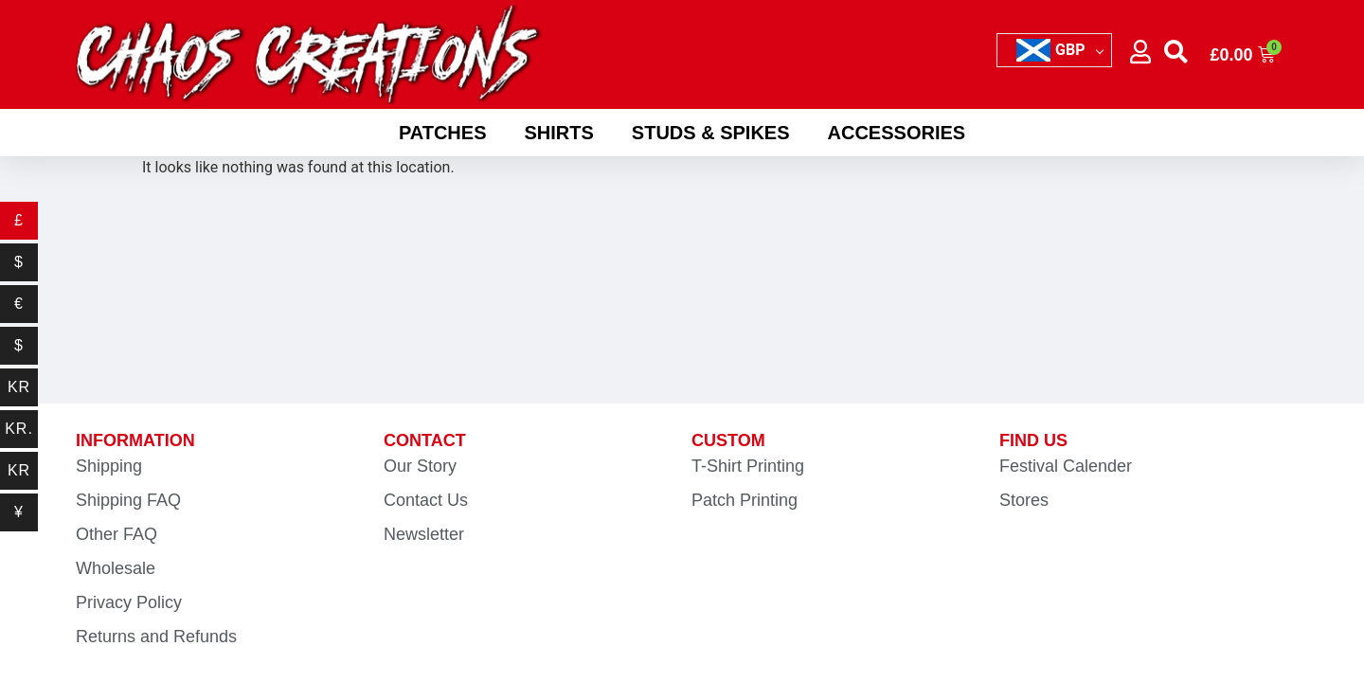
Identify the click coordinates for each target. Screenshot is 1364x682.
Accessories (897, 132)
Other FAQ (116, 534)
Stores (1024, 500)
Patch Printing (744, 500)
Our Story (420, 466)
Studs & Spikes (711, 132)
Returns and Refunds (156, 636)
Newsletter (424, 534)
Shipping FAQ (128, 500)
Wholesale (115, 568)
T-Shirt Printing (747, 466)
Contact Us (426, 500)
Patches (443, 132)
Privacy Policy (129, 602)
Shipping (109, 466)
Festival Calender (1065, 466)
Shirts (558, 132)
